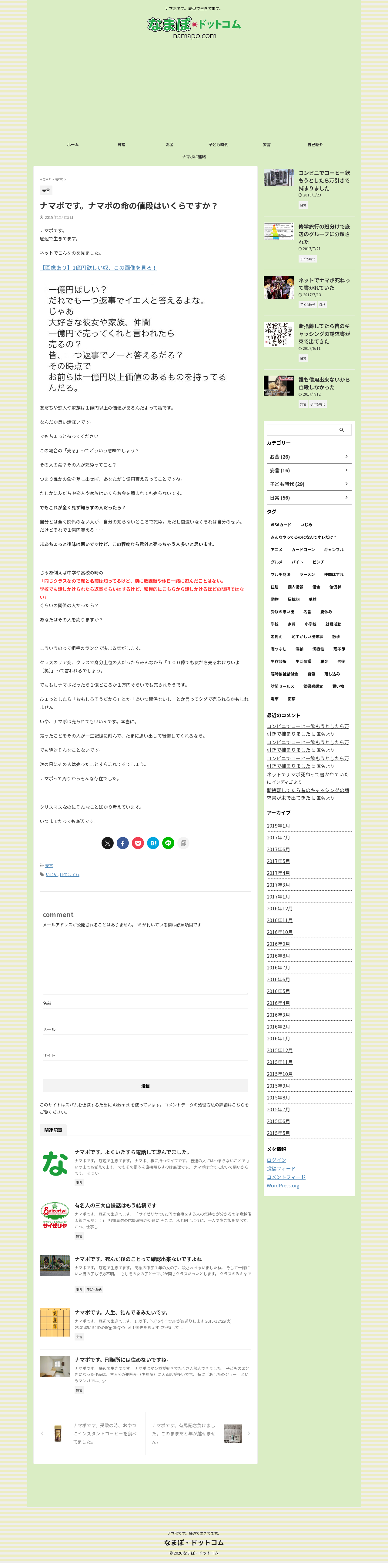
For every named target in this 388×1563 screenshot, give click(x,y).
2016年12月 (278, 873)
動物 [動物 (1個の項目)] (275, 567)
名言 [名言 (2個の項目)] (307, 579)
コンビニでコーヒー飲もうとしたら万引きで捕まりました (326, 175)
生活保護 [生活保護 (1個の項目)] (303, 629)
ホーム (73, 144)
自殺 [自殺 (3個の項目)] (311, 641)
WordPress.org (282, 1149)
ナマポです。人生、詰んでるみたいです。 (150, 1344)
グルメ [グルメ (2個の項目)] (277, 530)
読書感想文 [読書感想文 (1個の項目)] (313, 654)
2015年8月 (277, 1062)
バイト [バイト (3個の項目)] (297, 530)
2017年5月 (277, 826)
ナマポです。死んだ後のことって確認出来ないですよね (165, 1290)
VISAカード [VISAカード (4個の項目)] (281, 492)
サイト (49, 1052)
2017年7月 (277, 802)
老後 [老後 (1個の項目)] (341, 629)
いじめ (52, 872)
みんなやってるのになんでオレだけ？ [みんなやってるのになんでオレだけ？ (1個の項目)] (304, 505)
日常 (121, 144)
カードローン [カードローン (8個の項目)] (303, 517)
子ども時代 (218, 144)
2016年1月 (277, 1003)
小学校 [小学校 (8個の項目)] (310, 592)
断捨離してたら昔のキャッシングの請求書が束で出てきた (326, 307)
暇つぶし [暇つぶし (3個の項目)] (278, 617)
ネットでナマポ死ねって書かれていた (303, 740)
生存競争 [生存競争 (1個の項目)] (278, 629)
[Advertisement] (194, 93)
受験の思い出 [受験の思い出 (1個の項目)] (282, 579)
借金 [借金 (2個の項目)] (316, 554)
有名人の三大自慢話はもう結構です (143, 1222)
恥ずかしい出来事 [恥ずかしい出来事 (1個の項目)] (307, 604)
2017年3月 (277, 850)
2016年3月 (277, 980)
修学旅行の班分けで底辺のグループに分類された (326, 219)
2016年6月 (277, 944)
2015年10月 (278, 1039)
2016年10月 (278, 897)
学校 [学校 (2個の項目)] (275, 592)
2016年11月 (278, 885)
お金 (170, 144)
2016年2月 (277, 992)
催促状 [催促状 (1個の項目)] (335, 554)
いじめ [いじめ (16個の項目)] (306, 492)
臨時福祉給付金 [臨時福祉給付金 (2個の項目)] (284, 641)
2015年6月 (277, 1086)
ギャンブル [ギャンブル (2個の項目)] (334, 517)
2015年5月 (277, 1098)
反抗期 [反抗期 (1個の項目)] (293, 567)
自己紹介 (315, 144)
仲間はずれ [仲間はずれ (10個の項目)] (334, 542)
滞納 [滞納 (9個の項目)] (299, 617)
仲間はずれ (69, 872)
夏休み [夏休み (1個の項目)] (326, 579)
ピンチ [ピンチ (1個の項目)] (318, 530)
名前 (47, 1000)
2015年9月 (277, 1051)
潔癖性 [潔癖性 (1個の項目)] (318, 617)
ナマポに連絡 (194, 156)
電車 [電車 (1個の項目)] (275, 666)
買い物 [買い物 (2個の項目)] (338, 654)
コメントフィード (284, 1141)
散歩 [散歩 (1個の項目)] (336, 604)
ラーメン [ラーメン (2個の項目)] (307, 542)
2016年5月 (277, 956)
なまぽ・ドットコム (194, 1543)
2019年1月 (277, 791)
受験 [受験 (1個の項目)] (312, 567)
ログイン (275, 1125)
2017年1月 (277, 861)
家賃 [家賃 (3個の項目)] (292, 592)
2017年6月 (277, 814)
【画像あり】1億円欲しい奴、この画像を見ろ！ (89, 267)
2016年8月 (277, 921)
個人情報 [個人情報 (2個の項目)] (295, 554)
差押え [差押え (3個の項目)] (277, 604)
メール (49, 1026)
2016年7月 (277, 932)
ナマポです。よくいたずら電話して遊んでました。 (160, 1149)
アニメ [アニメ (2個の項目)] (277, 517)
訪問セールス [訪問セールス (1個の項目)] (282, 654)
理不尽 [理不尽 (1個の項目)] (339, 617)
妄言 (267, 144)
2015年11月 (278, 1027)
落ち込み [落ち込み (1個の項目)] (332, 641)
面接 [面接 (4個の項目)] (292, 666)
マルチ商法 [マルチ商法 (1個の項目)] (280, 542)
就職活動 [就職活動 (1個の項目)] (333, 592)
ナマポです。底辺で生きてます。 (194, 1534)
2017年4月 (277, 838)
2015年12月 (278, 1015)
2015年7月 (277, 1074)
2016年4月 (277, 968)
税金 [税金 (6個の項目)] (324, 629)
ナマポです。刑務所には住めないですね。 (150, 1413)
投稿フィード (279, 1133)
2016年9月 (277, 909)
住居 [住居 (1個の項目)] (275, 554)
